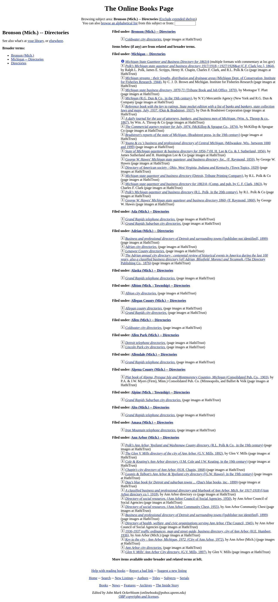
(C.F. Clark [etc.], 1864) (199, 66)
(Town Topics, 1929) (192, 167)
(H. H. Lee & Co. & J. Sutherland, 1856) (195, 151)
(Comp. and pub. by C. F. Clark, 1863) (193, 184)
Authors (142, 578)
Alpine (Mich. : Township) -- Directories (160, 392)
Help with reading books (108, 571)
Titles (156, 578)
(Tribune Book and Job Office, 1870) (181, 90)
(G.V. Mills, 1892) (174, 453)
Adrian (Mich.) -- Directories (152, 231)
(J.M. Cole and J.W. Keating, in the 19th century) (186, 461)
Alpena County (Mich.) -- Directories (158, 369)
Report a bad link (141, 571)
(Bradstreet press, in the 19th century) (182, 135)
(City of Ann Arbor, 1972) (174, 539)
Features (129, 585)
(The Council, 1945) (189, 523)
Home (93, 578)
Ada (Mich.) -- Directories (150, 211)
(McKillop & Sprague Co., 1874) (181, 126)
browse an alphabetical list (119, 23)
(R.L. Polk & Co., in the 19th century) (194, 445)
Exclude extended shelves (178, 19)
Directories (18, 63)
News (116, 585)
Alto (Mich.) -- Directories (150, 407)
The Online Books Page (139, 8)
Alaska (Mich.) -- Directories (152, 270)
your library (36, 41)
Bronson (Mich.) (22, 55)
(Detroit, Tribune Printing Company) (184, 176)
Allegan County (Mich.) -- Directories (158, 300)
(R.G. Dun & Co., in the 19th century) (158, 98)
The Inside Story (167, 585)
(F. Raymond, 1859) (189, 159)
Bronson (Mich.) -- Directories (153, 31)
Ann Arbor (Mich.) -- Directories (155, 437)
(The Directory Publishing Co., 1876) (194, 259)
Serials (184, 578)
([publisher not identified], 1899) (196, 238)
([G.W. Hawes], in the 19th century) (189, 474)
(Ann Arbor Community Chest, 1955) (172, 507)
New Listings (124, 578)
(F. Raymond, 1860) (190, 200)
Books (103, 585)
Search (106, 578)
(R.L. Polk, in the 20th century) (181, 192)
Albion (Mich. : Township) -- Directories (160, 285)
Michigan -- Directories (27, 59)
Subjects (170, 578)
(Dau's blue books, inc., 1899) (181, 482)
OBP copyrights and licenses (139, 596)
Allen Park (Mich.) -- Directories (155, 335)
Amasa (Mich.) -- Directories (152, 422)
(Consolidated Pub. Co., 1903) (196, 377)
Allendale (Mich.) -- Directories (154, 354)
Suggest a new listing (172, 571)
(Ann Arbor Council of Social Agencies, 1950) (178, 498)
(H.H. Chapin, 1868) (165, 470)
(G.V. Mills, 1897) (165, 552)
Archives (145, 585)
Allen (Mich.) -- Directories (151, 320)
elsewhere (56, 41)
